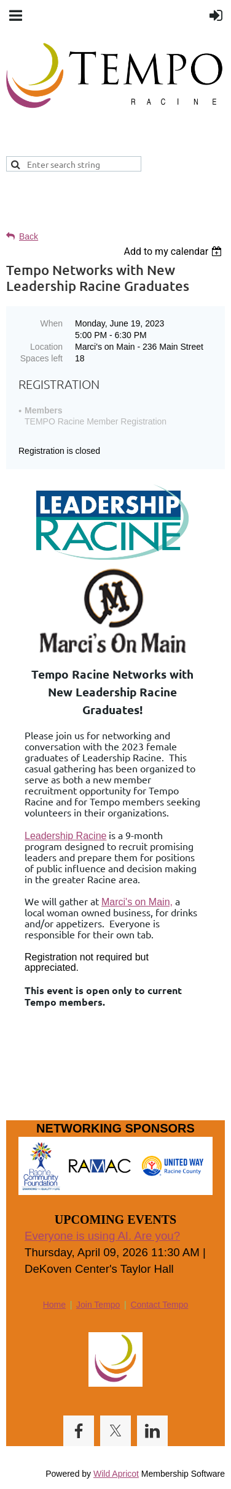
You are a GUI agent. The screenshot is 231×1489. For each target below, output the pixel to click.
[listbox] (174, 251)
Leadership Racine (65, 836)
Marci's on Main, (137, 902)
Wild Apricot (116, 1474)
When (51, 323)
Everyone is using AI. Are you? (102, 1235)
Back (28, 236)
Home (54, 1305)
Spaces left (41, 358)
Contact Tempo (159, 1305)
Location (46, 347)
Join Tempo (98, 1305)
